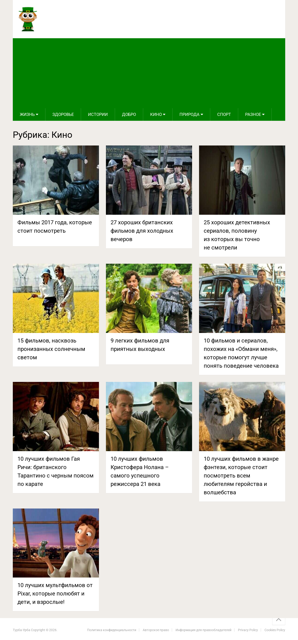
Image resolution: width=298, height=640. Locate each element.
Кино (156, 114)
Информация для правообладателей (203, 630)
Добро (129, 114)
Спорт (224, 114)
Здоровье (63, 114)
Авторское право (156, 630)
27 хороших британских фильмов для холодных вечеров (142, 230)
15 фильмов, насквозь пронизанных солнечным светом (51, 349)
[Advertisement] (149, 73)
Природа (189, 114)
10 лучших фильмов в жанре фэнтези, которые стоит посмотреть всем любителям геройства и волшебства (241, 476)
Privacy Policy (248, 630)
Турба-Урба (21, 630)
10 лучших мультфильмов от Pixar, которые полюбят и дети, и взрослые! (55, 593)
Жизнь (27, 114)
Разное (253, 114)
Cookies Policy (274, 630)
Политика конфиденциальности (111, 630)
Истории (98, 114)
